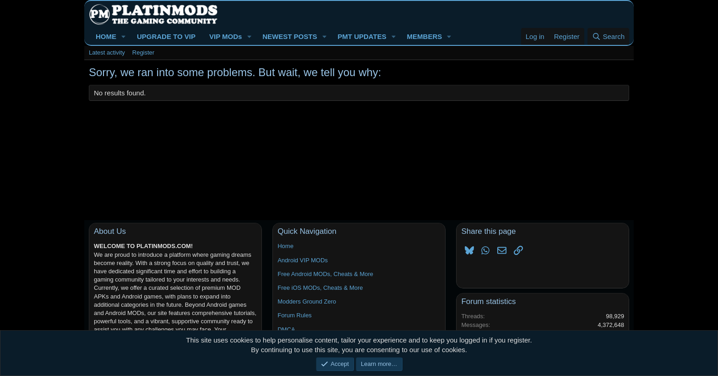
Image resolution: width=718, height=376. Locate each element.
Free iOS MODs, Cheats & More (320, 287)
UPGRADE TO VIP (166, 36)
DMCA (286, 329)
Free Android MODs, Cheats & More (325, 274)
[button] (123, 36)
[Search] (608, 36)
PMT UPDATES (361, 36)
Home (285, 246)
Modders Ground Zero (306, 301)
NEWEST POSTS (289, 36)
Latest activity (107, 52)
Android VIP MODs (302, 260)
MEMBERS (424, 36)
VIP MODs (225, 36)
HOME (106, 36)
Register (143, 52)
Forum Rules (294, 315)
